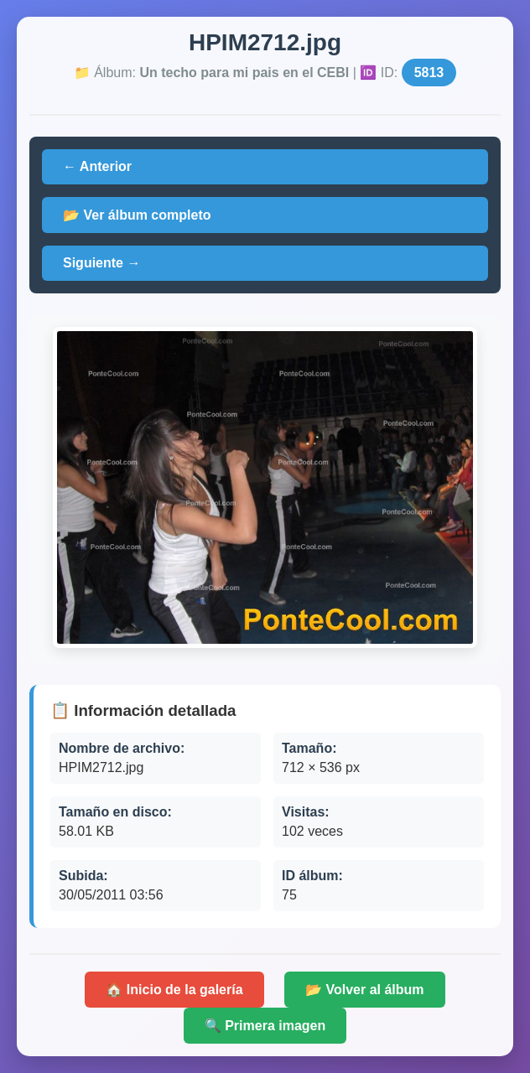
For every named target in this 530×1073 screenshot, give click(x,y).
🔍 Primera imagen (265, 1026)
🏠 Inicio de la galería (174, 989)
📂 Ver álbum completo (136, 215)
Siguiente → (101, 263)
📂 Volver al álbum (364, 989)
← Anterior (97, 166)
